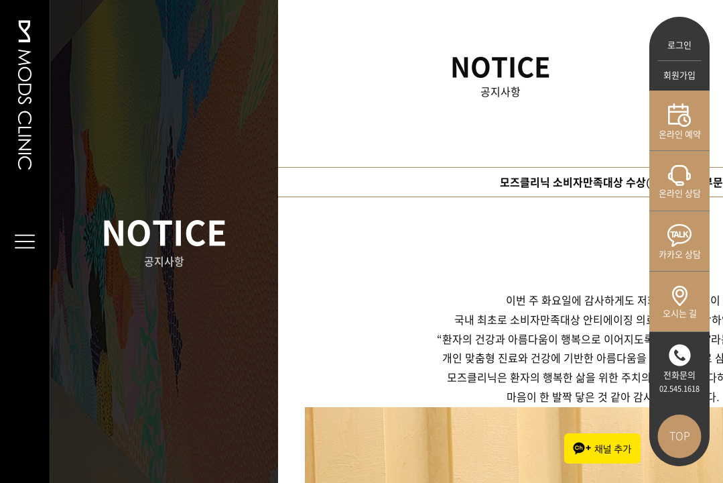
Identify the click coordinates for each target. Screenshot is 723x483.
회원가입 (679, 75)
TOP (679, 436)
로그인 (679, 45)
